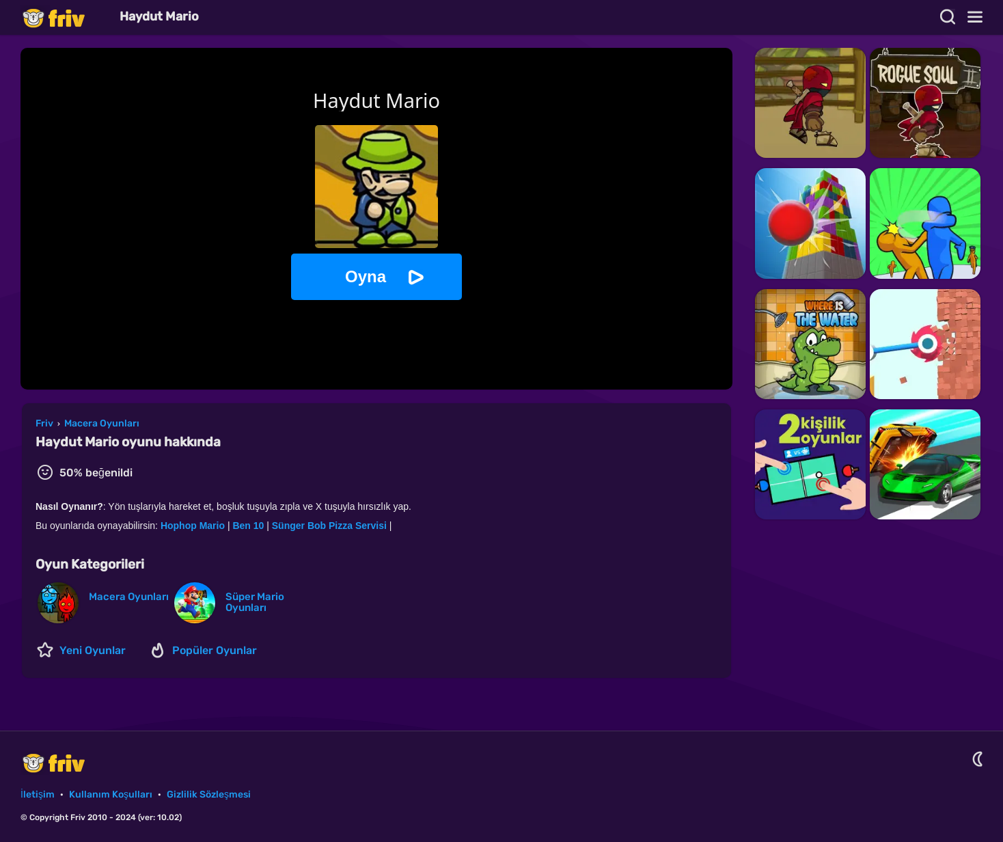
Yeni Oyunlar (92, 650)
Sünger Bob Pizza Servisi (329, 525)
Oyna (365, 276)
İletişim (37, 794)
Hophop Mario (193, 525)
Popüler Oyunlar (214, 650)
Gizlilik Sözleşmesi (209, 794)
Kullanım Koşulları (110, 794)
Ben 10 (248, 525)
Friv (64, 17)
